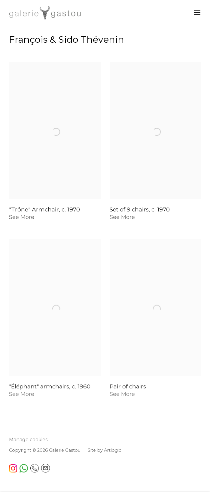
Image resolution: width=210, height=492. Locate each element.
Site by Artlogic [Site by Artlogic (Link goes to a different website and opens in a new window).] (104, 450)
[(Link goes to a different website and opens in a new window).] (24, 471)
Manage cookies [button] (28, 439)
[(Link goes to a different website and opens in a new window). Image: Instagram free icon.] (13, 471)
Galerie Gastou (45, 13)
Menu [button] (196, 12)
